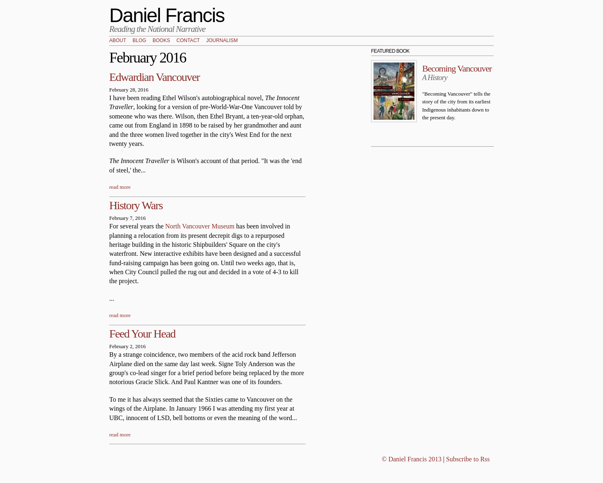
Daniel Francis (167, 15)
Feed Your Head (142, 333)
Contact (188, 41)
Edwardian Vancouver (154, 77)
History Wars (136, 205)
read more (119, 187)
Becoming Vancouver (457, 68)
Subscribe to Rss (468, 459)
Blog (139, 41)
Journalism (222, 41)
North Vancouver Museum (199, 226)
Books (161, 41)
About (117, 41)
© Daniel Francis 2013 (411, 459)
